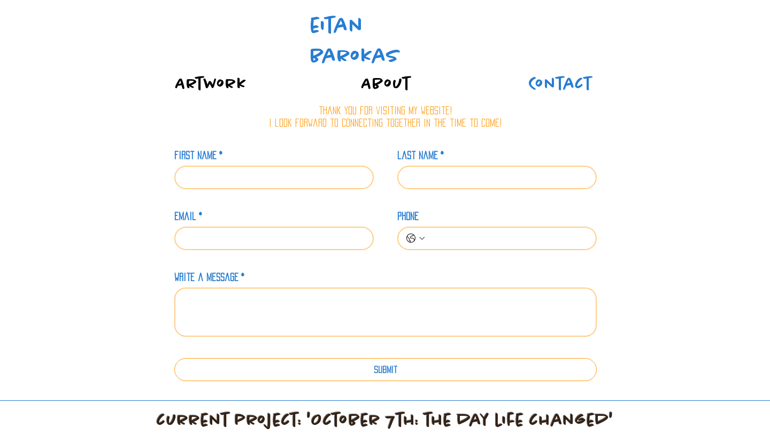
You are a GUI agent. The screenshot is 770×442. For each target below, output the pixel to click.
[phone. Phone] (507, 238)
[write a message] (385, 312)
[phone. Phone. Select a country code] (415, 238)
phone (408, 216)
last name (420, 155)
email (188, 216)
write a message (209, 277)
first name (198, 155)
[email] (270, 238)
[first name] (270, 177)
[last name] (493, 177)
